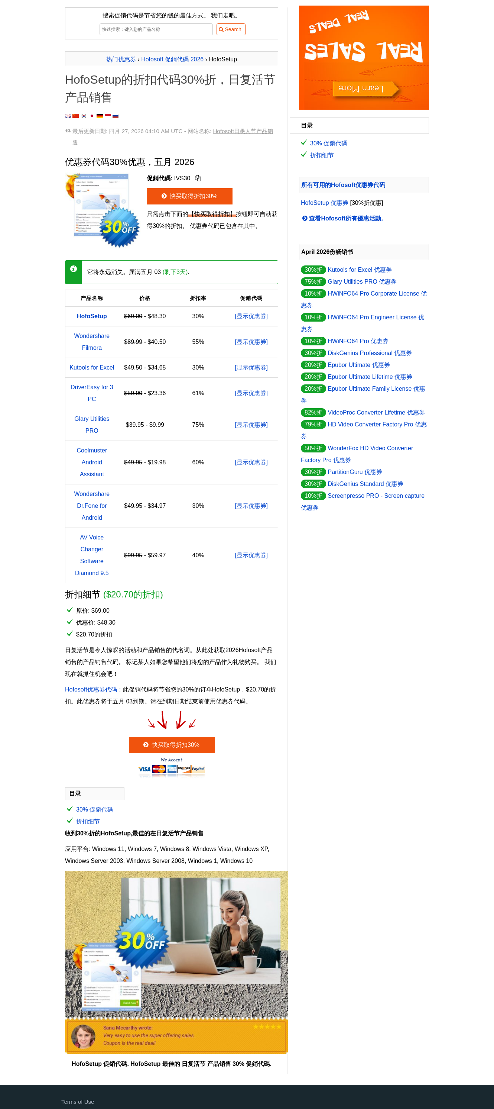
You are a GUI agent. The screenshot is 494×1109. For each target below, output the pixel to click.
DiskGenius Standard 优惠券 (365, 484)
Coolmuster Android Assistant (92, 462)
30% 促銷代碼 (94, 809)
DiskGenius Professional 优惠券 (370, 353)
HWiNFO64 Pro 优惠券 (358, 341)
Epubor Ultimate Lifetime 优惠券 (370, 377)
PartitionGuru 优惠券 (355, 472)
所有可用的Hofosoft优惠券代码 (343, 185)
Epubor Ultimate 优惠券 (359, 365)
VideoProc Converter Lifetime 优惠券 (376, 412)
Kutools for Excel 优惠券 (360, 270)
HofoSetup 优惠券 (324, 203)
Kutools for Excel (91, 367)
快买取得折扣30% (189, 196)
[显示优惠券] (251, 316)
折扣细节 (88, 821)
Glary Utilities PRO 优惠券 (362, 281)
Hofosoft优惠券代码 (91, 689)
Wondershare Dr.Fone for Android (92, 506)
